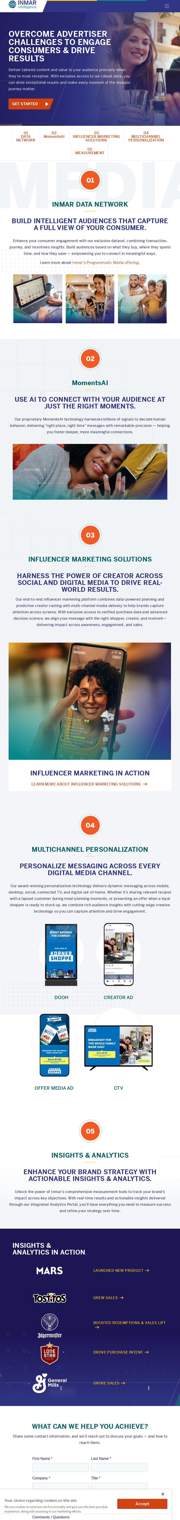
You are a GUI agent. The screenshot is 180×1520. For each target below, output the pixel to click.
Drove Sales (106, 1383)
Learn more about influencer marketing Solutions (86, 784)
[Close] (162, 1494)
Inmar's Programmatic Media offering (105, 262)
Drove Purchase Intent (118, 1352)
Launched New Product (118, 1270)
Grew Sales (105, 1297)
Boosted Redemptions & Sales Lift (129, 1322)
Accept (142, 1503)
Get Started (25, 103)
